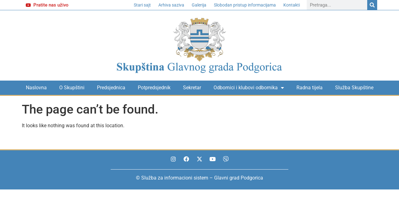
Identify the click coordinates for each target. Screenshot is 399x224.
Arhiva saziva (171, 4)
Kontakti (291, 4)
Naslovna (36, 88)
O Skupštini (71, 88)
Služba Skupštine (354, 88)
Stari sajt (142, 4)
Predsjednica (111, 88)
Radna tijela (309, 88)
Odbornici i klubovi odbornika (249, 87)
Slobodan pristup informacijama (245, 4)
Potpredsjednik (154, 88)
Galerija (199, 4)
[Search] (372, 5)
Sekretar (192, 88)
